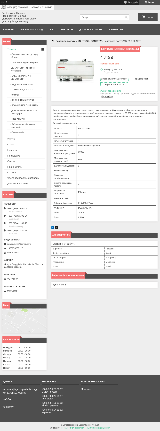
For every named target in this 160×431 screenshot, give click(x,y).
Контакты (67, 29)
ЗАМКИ (15, 95)
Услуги (11, 139)
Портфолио (13, 155)
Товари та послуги (65, 41)
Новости (12, 150)
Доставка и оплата (91, 29)
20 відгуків (133, 2)
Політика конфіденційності (98, 428)
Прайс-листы (14, 166)
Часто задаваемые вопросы (23, 177)
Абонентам (116, 29)
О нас (51, 29)
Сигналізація (17, 132)
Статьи (11, 161)
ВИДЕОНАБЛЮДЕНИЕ (22, 84)
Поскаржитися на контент (72, 428)
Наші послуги (17, 119)
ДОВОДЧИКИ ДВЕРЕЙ (22, 100)
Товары (11, 49)
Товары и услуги (30, 29)
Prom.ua (95, 425)
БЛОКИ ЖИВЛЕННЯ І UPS (24, 105)
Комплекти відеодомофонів (25, 62)
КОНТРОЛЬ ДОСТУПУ (90, 41)
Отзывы (11, 172)
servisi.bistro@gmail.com (19, 244)
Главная (8, 29)
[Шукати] (126, 17)
